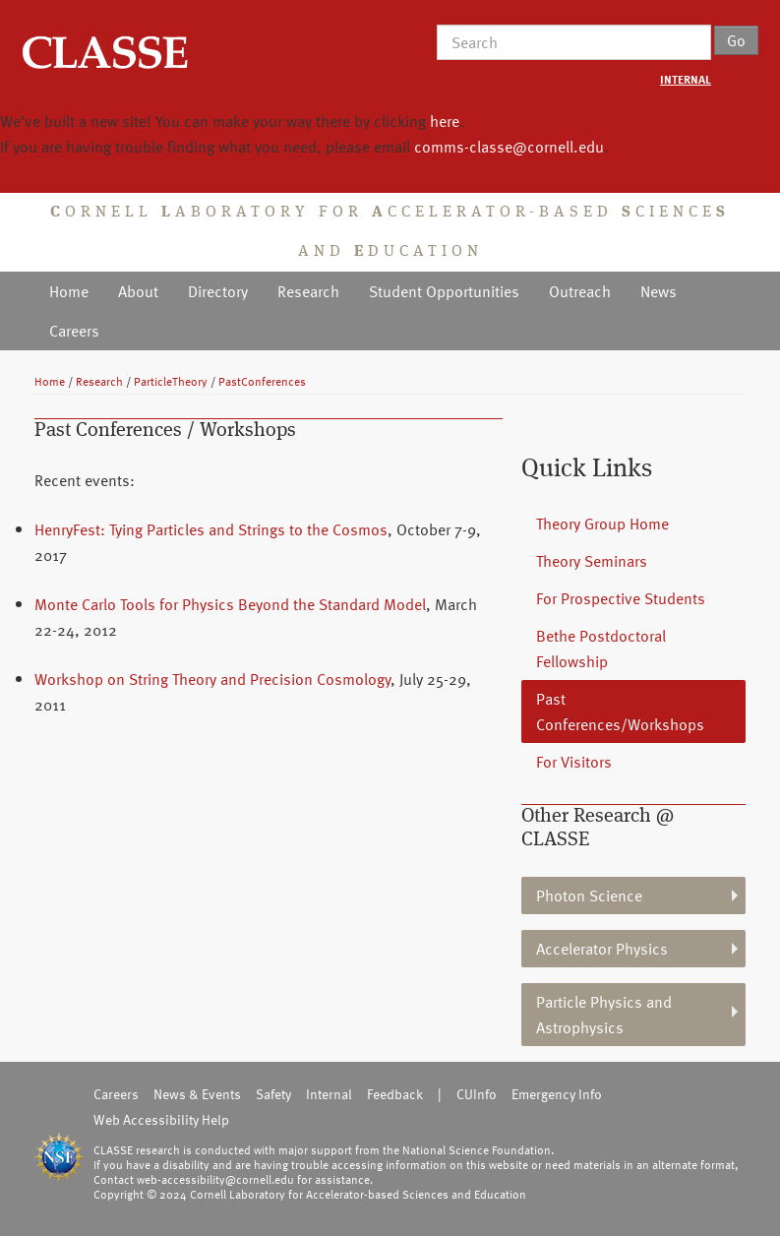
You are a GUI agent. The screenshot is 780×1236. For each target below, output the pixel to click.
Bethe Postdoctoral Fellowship (601, 648)
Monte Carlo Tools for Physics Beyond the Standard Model (230, 604)
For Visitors (574, 761)
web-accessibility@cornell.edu (215, 1179)
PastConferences (262, 381)
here (444, 121)
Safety (273, 1093)
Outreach (580, 291)
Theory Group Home (602, 523)
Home (69, 291)
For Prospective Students (620, 598)
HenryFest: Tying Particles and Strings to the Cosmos (211, 529)
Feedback (395, 1093)
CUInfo (476, 1093)
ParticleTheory (171, 381)
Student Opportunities (444, 291)
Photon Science (589, 895)
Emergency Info (556, 1093)
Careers (74, 330)
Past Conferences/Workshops (620, 711)
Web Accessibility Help (161, 1119)
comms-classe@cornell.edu (509, 146)
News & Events (197, 1093)
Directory (218, 291)
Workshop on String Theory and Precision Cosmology (212, 679)
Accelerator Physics (602, 948)
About (138, 291)
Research (308, 291)
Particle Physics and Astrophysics (604, 1014)
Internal (329, 1093)
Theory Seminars (591, 561)
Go (736, 40)
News (658, 291)
